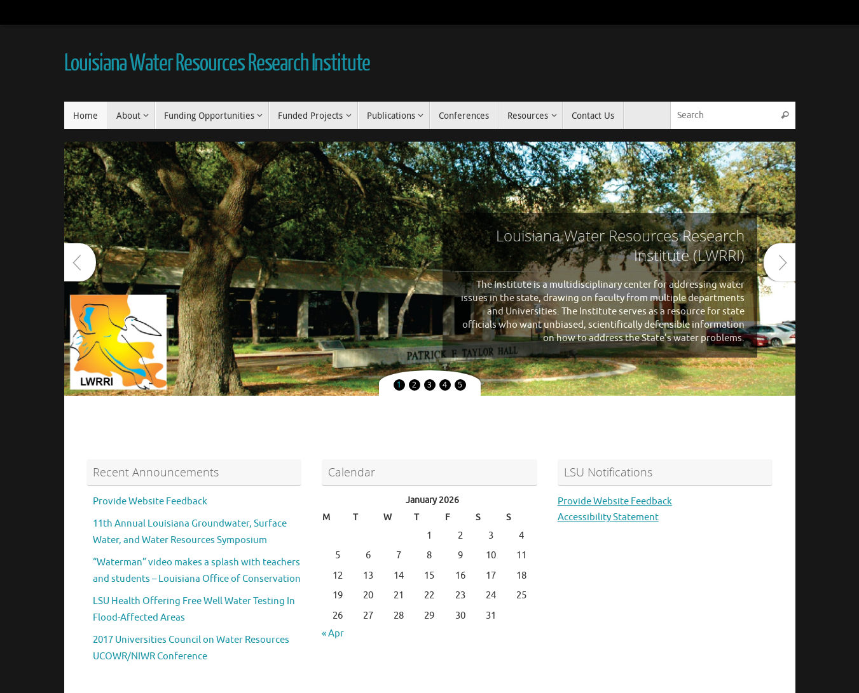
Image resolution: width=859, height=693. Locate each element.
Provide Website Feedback (150, 501)
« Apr (333, 634)
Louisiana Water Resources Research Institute (217, 63)
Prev (80, 262)
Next (779, 262)
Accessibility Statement (608, 517)
